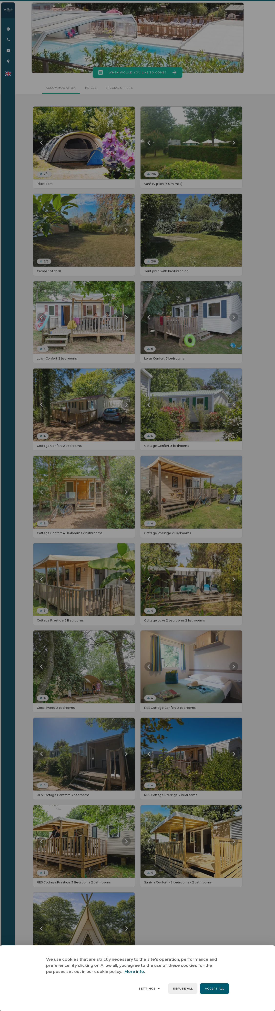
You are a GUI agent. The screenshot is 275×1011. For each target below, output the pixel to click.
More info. (134, 971)
